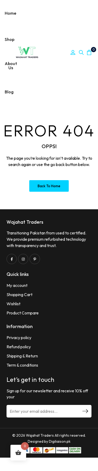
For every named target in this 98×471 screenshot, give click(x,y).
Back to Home (49, 186)
